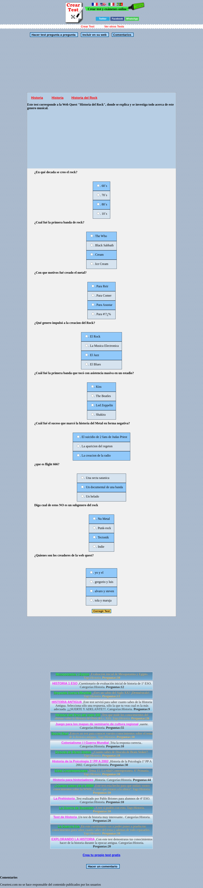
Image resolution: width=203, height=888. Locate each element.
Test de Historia (65, 817)
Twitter (102, 18)
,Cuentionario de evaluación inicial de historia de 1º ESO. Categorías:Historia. (101, 685)
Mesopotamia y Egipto (72, 674)
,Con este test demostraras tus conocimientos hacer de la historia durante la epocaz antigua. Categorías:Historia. (101, 843)
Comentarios (121, 34)
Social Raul (59, 733)
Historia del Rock (84, 97)
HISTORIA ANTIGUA (67, 702)
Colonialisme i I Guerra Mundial (85, 742)
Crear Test (87, 26)
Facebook (117, 18)
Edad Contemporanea (71, 770)
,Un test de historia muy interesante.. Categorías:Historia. (101, 818)
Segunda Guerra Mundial (72, 692)
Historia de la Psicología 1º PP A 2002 (80, 761)
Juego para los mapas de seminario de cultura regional (97, 724)
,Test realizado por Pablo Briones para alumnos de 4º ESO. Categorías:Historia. (102, 800)
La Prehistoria (64, 798)
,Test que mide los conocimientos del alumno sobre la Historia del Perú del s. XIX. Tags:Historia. (102, 716)
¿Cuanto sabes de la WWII (74, 785)
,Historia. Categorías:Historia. (102, 780)
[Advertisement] (80, 64)
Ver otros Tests (114, 26)
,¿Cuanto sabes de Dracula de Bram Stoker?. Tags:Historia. (102, 753)
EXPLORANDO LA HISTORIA (73, 839)
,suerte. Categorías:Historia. (102, 726)
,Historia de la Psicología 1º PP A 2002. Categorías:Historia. (102, 763)
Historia (37, 97)
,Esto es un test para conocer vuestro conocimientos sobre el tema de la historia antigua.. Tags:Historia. (101, 735)
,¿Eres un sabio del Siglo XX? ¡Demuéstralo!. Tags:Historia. (102, 694)
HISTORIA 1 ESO (65, 683)
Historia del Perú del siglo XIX (78, 715)
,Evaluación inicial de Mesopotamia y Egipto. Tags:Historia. (102, 675)
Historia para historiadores (73, 780)
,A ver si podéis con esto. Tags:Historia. (102, 809)
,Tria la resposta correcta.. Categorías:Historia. (102, 744)
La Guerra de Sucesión (76, 808)
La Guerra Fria (68, 826)
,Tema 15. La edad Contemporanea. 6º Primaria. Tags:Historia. (102, 772)
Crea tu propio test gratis (101, 855)
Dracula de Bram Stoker (73, 752)
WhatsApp (132, 18)
